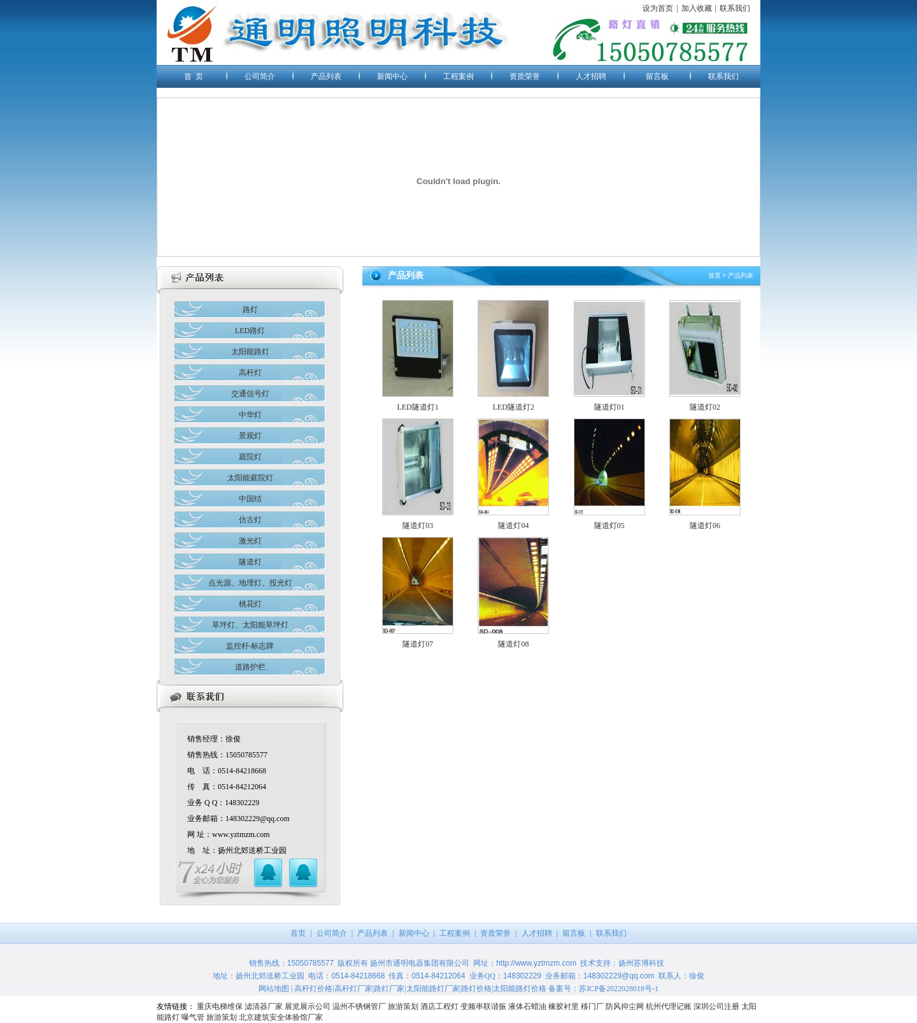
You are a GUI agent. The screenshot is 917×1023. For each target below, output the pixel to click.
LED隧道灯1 (417, 407)
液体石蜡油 (527, 1006)
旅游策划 (403, 1006)
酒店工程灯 (439, 1006)
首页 (714, 275)
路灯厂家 (389, 988)
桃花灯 (250, 603)
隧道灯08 (513, 644)
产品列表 (326, 76)
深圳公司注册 (716, 1006)
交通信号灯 (250, 393)
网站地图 (274, 988)
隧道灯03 (417, 525)
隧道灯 (250, 561)
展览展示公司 (308, 1006)
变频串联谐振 (483, 1006)
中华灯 (250, 414)
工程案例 (458, 76)
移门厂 (592, 1006)
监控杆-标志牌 (250, 645)
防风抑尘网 (625, 1006)
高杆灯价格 (313, 988)
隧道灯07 (417, 644)
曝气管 (192, 1017)
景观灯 (250, 435)
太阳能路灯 (250, 351)
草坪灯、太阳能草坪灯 (250, 624)
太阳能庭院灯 (250, 477)
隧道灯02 (705, 407)
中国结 (250, 498)
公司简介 (260, 76)
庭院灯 (250, 456)
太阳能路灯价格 (519, 988)
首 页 (193, 76)
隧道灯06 (705, 525)
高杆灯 (250, 372)
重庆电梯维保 (220, 1006)
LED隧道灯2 (513, 407)
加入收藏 (696, 8)
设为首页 (658, 8)
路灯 (250, 309)
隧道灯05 (609, 525)
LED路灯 (250, 330)
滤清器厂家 (264, 1006)
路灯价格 (476, 988)
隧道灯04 (513, 525)
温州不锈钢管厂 (359, 1006)
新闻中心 (392, 76)
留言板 (657, 76)
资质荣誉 (524, 76)
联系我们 (735, 8)
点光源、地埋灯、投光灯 (250, 582)
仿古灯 (250, 519)
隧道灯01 (609, 407)
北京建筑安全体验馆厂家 (281, 1017)
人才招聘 (591, 76)
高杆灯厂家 (353, 988)
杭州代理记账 (669, 1006)
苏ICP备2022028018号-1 (618, 988)
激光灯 (250, 540)
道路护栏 (250, 666)
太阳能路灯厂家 (433, 988)
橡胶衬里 (563, 1006)
